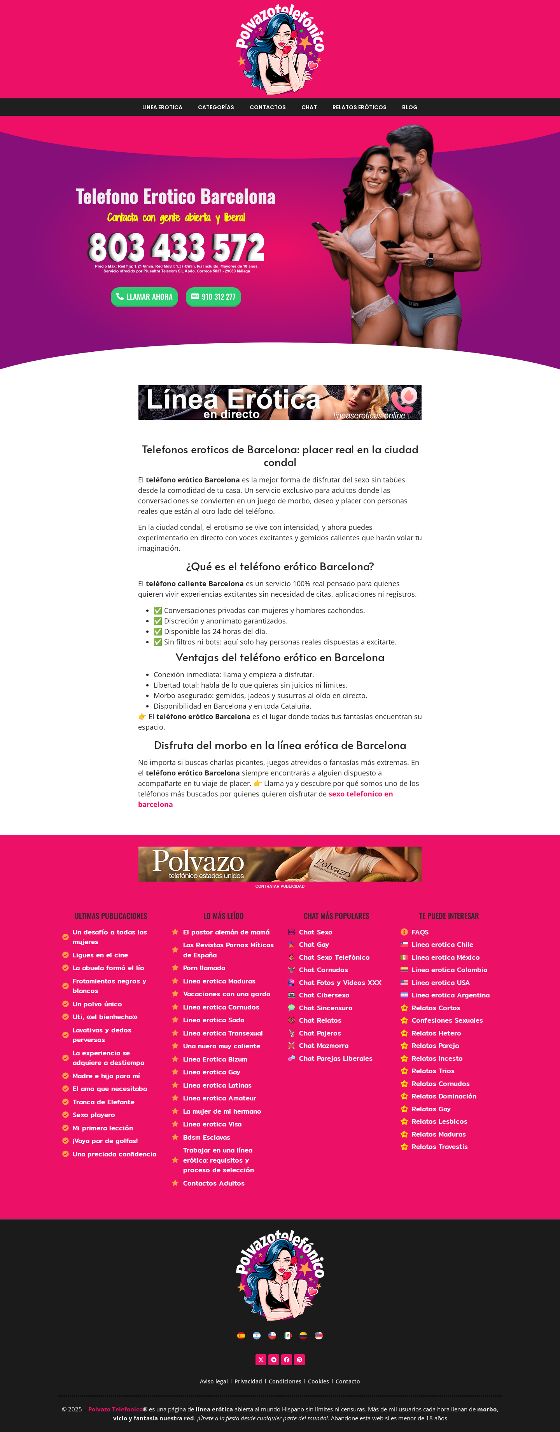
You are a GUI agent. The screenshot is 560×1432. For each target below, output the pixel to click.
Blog (410, 107)
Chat (309, 107)
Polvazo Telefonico (115, 1409)
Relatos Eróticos (359, 107)
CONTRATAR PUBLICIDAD (280, 886)
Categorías (216, 107)
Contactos (268, 107)
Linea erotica (162, 107)
